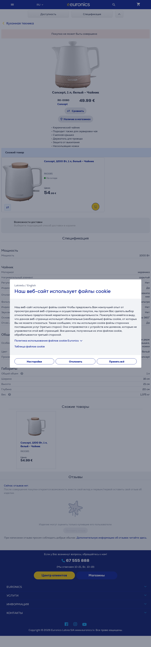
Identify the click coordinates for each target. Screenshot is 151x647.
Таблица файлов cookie (29, 346)
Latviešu (19, 285)
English (31, 285)
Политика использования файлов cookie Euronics (49, 340)
